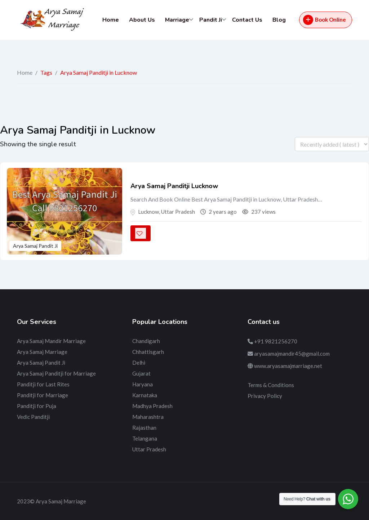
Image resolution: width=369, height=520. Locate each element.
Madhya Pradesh (152, 406)
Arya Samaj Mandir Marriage (51, 341)
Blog (279, 20)
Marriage (177, 20)
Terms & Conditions (271, 385)
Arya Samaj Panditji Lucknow (174, 186)
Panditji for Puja (36, 406)
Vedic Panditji (33, 416)
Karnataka (144, 395)
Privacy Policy (265, 396)
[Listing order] (332, 144)
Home (110, 20)
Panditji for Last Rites (43, 384)
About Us (142, 20)
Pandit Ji (210, 20)
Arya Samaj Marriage (42, 351)
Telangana (144, 438)
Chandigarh (146, 341)
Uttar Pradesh (149, 449)
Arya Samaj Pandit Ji (35, 246)
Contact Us (247, 20)
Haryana (142, 384)
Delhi (138, 362)
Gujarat (141, 373)
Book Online (324, 20)
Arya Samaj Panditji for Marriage (56, 373)
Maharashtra (148, 416)
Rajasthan (144, 427)
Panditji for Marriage (42, 395)
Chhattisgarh (148, 351)
